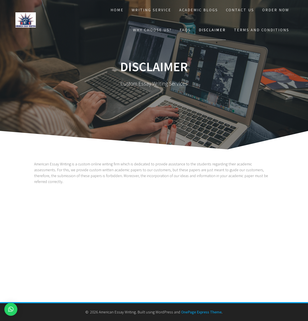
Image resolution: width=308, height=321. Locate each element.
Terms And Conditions (261, 29)
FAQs (185, 29)
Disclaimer (212, 29)
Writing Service (151, 9)
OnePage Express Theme (201, 311)
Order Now (275, 9)
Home (117, 9)
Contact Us (240, 9)
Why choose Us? (152, 29)
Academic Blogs (198, 9)
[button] (10, 309)
